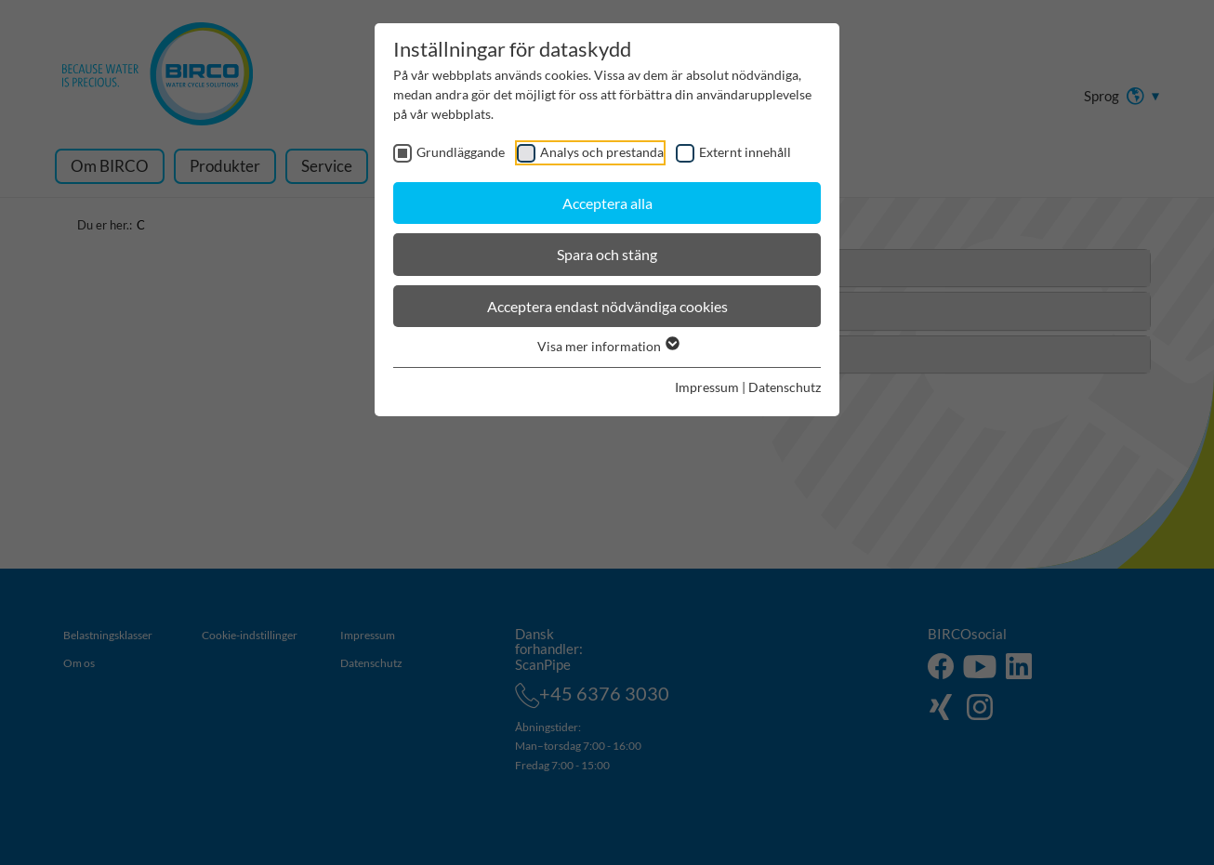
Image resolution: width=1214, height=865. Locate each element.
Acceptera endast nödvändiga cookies (607, 306)
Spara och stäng (607, 254)
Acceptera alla (607, 203)
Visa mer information (607, 346)
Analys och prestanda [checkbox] (602, 152)
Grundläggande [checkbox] (460, 152)
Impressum (707, 387)
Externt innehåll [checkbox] (745, 152)
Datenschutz (784, 387)
